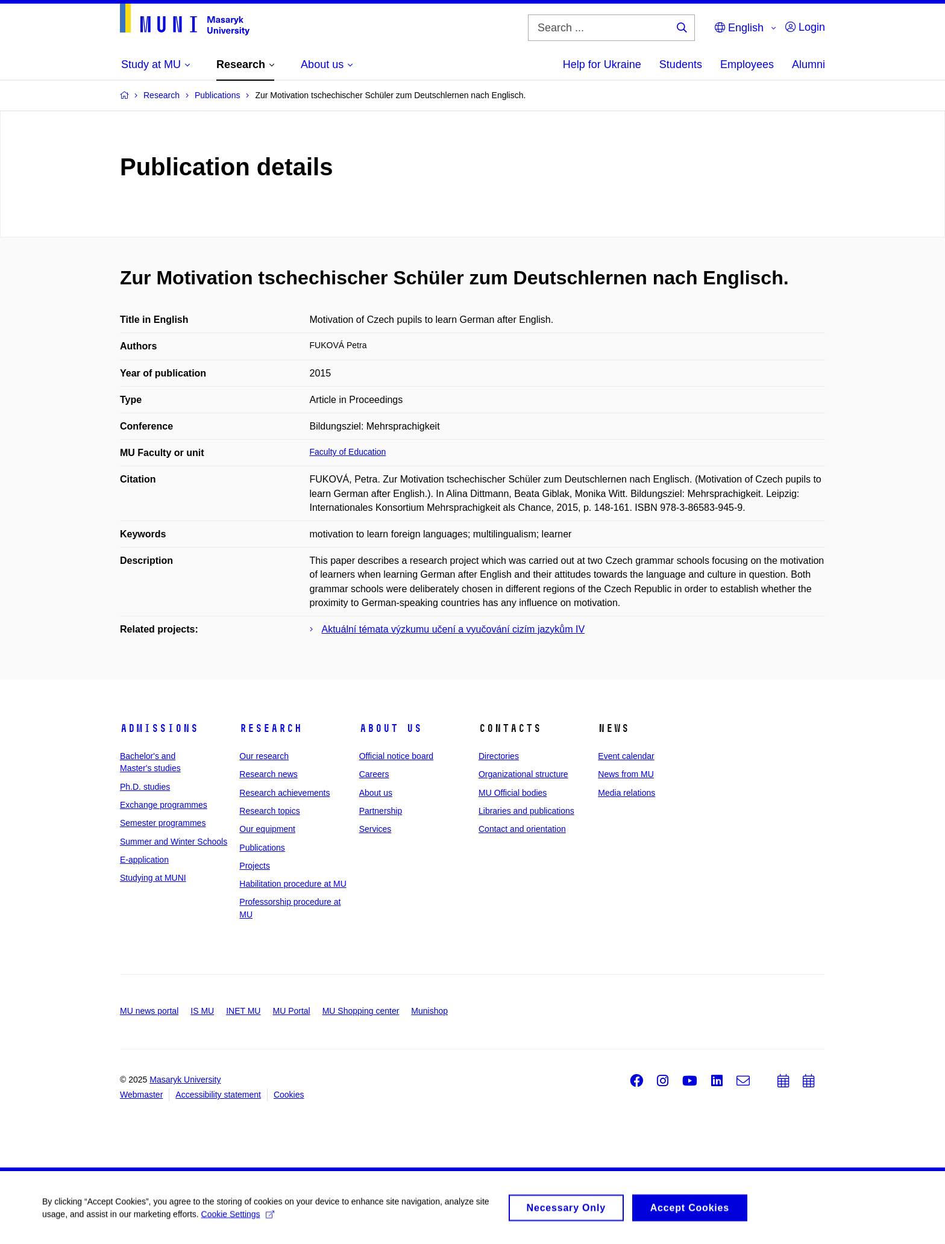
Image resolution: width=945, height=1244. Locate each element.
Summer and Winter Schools (173, 841)
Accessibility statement (218, 1094)
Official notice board (396, 756)
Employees (747, 64)
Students (680, 64)
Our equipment (267, 829)
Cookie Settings (237, 1218)
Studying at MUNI (153, 878)
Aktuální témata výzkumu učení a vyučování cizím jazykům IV (453, 629)
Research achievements (284, 793)
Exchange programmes (163, 805)
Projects (254, 865)
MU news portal (149, 1011)
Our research (264, 756)
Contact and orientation (522, 829)
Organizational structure (523, 774)
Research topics (269, 811)
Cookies (289, 1094)
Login (805, 27)
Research (270, 728)
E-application (144, 859)
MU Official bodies (513, 793)
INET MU (243, 1011)
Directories (499, 756)
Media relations (626, 793)
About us (390, 728)
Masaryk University (185, 1079)
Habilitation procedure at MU (292, 884)
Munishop (429, 1011)
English (739, 28)
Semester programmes (163, 823)
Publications (262, 847)
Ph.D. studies (145, 787)
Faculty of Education (348, 452)
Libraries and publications (526, 811)
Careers (374, 774)
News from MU (626, 774)
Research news (268, 774)
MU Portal (291, 1011)
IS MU (202, 1011)
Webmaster (141, 1094)
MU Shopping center (361, 1011)
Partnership (381, 811)
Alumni (808, 64)
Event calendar (626, 756)
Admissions (159, 728)
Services (375, 829)
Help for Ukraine (602, 64)
